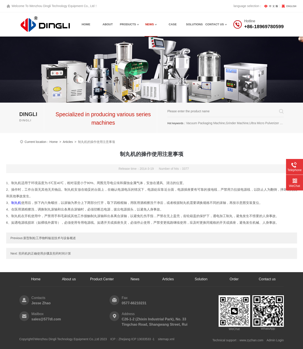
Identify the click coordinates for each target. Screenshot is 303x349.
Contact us (267, 279)
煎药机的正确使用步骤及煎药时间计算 (45, 253)
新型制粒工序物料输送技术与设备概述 (49, 238)
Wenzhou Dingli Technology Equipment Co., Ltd (62, 6)
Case (173, 24)
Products (128, 24)
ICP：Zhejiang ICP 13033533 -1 (132, 339)
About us (69, 279)
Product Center (102, 279)
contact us (214, 24)
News (149, 24)
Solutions (194, 24)
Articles (68, 142)
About (107, 24)
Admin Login (275, 340)
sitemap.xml (166, 339)
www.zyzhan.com (251, 340)
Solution (201, 279)
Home (86, 24)
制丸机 (16, 203)
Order (234, 279)
